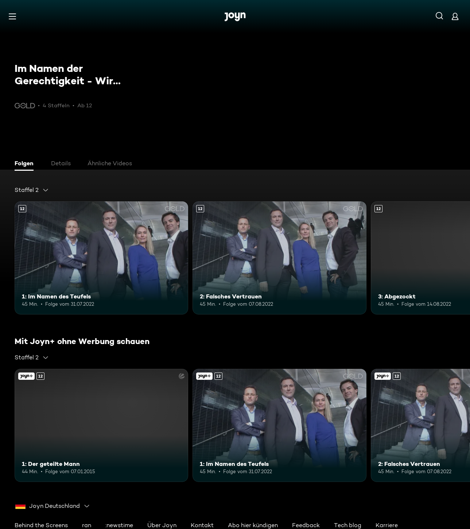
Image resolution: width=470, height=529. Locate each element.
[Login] (455, 16)
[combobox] (32, 190)
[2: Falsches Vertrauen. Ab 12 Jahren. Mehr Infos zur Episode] (279, 257)
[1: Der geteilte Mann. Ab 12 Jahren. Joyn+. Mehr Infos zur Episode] (101, 425)
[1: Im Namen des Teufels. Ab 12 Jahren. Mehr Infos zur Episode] (101, 257)
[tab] (26, 164)
